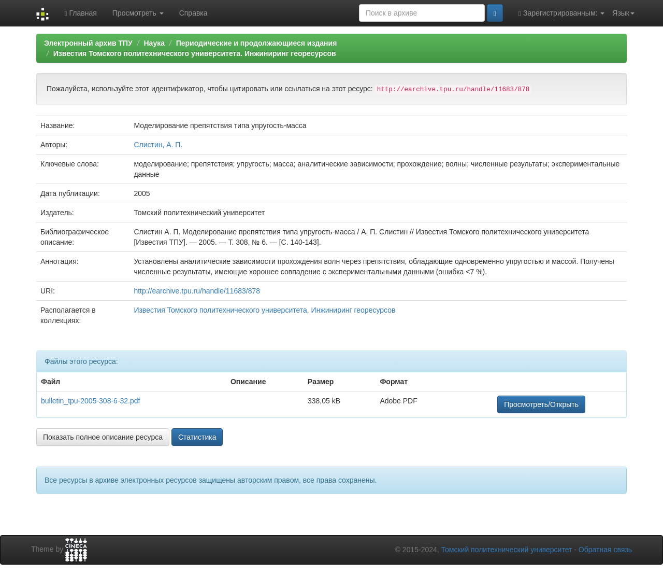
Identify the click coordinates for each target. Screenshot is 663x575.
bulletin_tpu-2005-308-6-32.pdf (90, 401)
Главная (80, 13)
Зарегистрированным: (561, 13)
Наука (153, 43)
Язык (623, 13)
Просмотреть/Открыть (541, 404)
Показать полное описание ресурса (103, 437)
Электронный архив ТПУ (88, 43)
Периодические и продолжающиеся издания (256, 43)
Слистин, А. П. (158, 145)
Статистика (197, 437)
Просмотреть (138, 13)
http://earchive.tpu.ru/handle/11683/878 (197, 291)
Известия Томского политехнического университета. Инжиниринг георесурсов (194, 53)
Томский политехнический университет (506, 549)
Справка (193, 13)
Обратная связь (605, 549)
